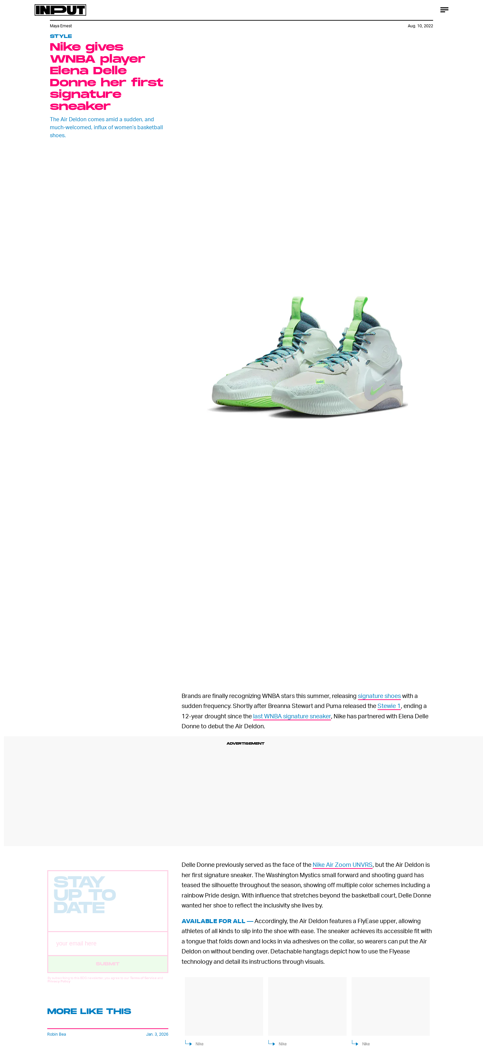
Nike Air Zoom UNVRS (343, 864)
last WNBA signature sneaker (292, 716)
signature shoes (379, 695)
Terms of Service (143, 983)
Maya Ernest (61, 25)
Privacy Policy (59, 986)
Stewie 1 (389, 705)
